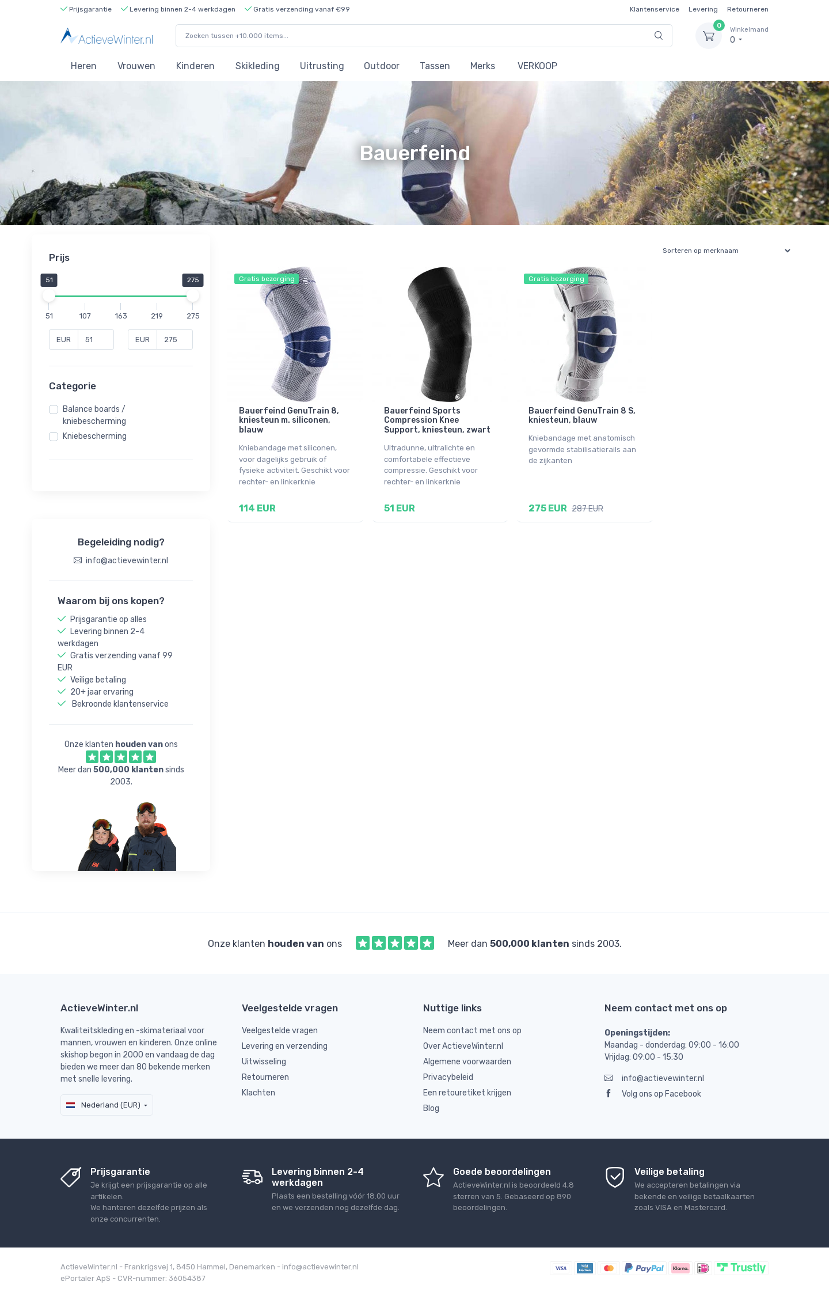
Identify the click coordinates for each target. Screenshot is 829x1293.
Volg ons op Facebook (652, 1094)
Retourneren (748, 9)
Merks (482, 65)
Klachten (258, 1093)
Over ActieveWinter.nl (463, 1046)
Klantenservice (654, 9)
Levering (703, 9)
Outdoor (382, 65)
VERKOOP (537, 65)
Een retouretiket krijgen (467, 1093)
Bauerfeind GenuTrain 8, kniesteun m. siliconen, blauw (289, 420)
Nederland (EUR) (103, 1105)
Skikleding (257, 65)
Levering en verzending (285, 1046)
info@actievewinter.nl (654, 1078)
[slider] (49, 295)
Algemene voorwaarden (467, 1062)
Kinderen (195, 65)
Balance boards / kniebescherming (94, 415)
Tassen (435, 65)
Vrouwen (136, 65)
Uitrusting (322, 65)
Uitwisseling (264, 1062)
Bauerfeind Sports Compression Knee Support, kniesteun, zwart (437, 420)
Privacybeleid (448, 1077)
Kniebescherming (95, 436)
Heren (84, 65)
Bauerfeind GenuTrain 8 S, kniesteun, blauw (582, 416)
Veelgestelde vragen (280, 1031)
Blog (431, 1108)
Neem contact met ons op (472, 1031)
